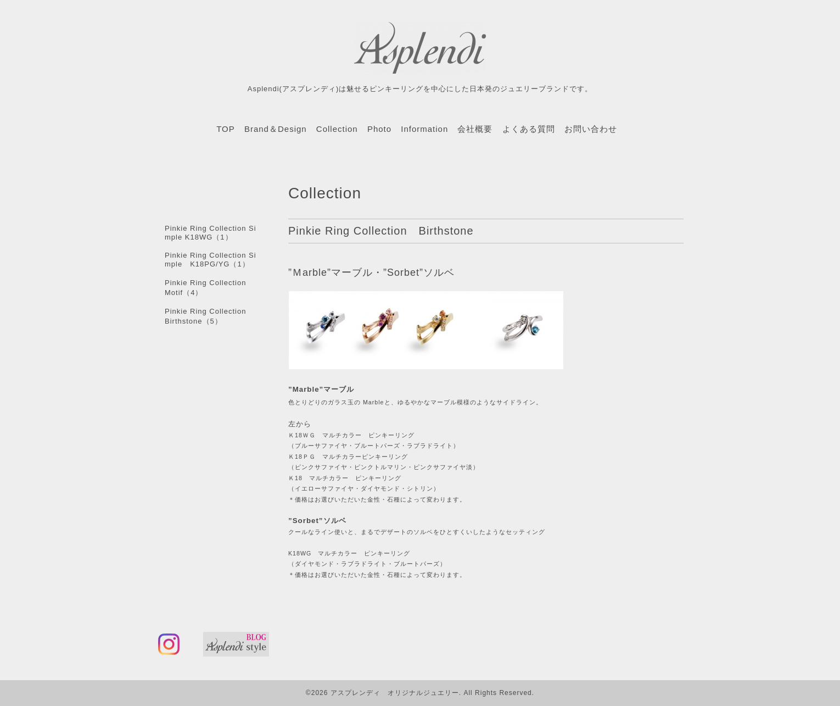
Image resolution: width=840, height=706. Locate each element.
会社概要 (474, 129)
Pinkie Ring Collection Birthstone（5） (209, 316)
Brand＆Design (275, 129)
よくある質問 (528, 129)
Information (424, 129)
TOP (225, 129)
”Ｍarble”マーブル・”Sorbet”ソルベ (371, 272)
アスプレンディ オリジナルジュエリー (395, 693)
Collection (337, 129)
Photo (379, 129)
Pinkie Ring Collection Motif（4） (209, 288)
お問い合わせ (590, 129)
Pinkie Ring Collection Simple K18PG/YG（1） (210, 259)
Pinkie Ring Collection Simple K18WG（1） (210, 232)
